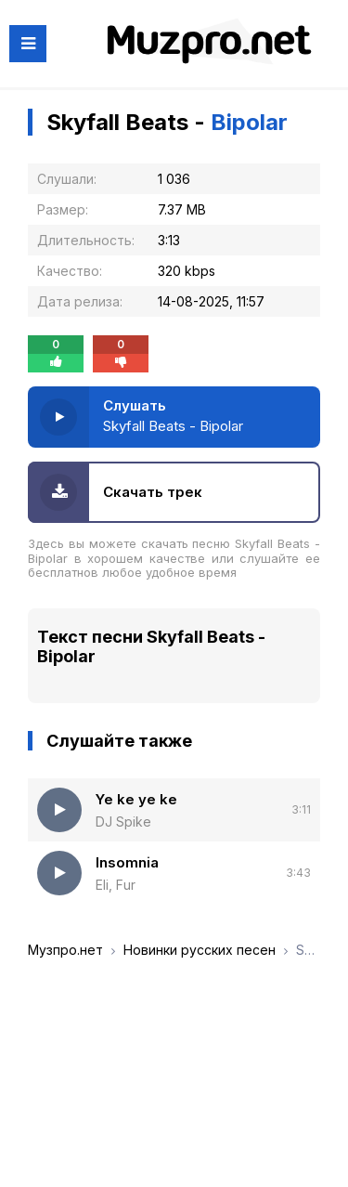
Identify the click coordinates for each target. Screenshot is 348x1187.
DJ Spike (123, 821)
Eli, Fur (115, 885)
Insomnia (127, 862)
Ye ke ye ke (136, 799)
